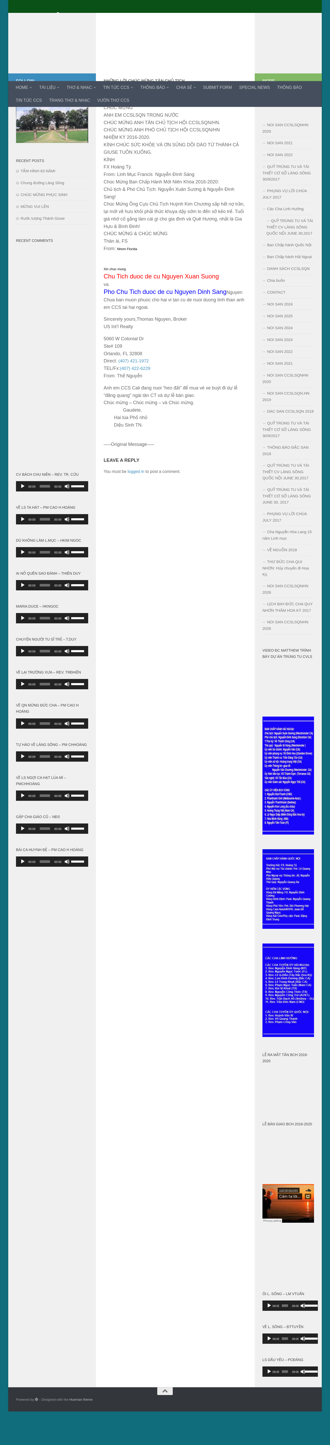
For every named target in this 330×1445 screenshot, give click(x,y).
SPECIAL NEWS (254, 87)
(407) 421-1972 (134, 394)
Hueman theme (81, 1433)
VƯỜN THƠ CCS (113, 100)
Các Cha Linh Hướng (285, 242)
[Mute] (67, 519)
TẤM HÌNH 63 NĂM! (38, 204)
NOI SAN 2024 (280, 337)
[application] (52, 520)
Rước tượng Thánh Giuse (43, 252)
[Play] (22, 519)
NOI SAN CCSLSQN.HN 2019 (285, 429)
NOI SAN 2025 (280, 349)
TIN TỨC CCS (116, 87)
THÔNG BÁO (152, 87)
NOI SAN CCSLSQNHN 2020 (285, 161)
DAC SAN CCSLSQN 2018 (290, 445)
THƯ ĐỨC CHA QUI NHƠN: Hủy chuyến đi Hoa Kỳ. (285, 601)
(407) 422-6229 (136, 401)
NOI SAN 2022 (280, 188)
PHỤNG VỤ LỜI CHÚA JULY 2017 (284, 227)
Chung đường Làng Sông (42, 216)
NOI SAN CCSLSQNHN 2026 (285, 622)
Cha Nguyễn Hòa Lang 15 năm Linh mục (287, 568)
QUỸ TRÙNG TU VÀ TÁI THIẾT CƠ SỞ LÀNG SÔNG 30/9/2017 (286, 206)
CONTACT (276, 326)
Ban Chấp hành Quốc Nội (289, 278)
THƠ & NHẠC (79, 87)
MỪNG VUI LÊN (35, 240)
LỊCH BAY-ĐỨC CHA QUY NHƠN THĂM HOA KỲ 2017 (287, 640)
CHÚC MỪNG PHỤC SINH (44, 228)
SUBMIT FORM (217, 87)
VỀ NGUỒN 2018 (282, 583)
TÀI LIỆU (47, 87)
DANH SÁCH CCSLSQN (288, 302)
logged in (136, 505)
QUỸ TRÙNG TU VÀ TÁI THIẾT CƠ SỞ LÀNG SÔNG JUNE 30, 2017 (286, 529)
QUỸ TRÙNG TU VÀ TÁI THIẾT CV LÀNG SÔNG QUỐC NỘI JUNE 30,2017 (289, 260)
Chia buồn (276, 314)
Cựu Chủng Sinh (58, 18)
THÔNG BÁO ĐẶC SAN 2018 (285, 484)
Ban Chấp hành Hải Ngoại (289, 290)
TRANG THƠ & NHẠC (69, 100)
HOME (22, 87)
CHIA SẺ (184, 87)
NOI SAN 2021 (280, 176)
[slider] (45, 519)
